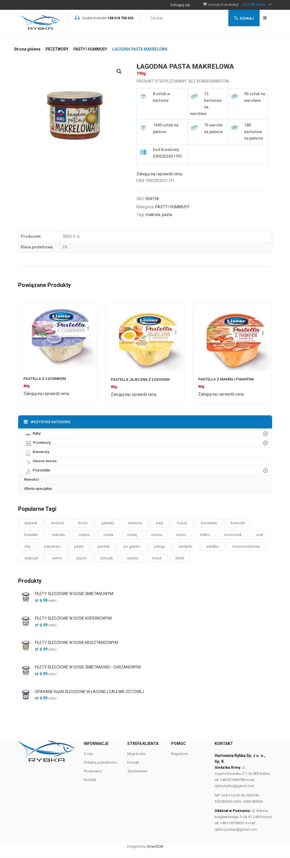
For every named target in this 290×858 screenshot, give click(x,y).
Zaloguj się (180, 5)
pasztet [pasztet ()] (103, 546)
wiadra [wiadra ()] (132, 558)
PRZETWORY (56, 49)
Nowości (31, 479)
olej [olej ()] (27, 546)
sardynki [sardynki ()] (185, 546)
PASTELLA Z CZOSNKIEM (44, 379)
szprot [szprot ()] (81, 558)
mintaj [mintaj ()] (132, 535)
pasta (167, 214)
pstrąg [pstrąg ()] (159, 546)
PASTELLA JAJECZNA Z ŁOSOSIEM (140, 379)
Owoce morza (40, 461)
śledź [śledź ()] (179, 558)
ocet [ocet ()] (259, 535)
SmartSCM (155, 847)
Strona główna (27, 49)
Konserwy (36, 451)
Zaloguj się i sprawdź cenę (159, 174)
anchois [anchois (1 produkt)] (57, 523)
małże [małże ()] (108, 535)
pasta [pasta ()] (78, 546)
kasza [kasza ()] (182, 523)
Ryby (32, 433)
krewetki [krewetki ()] (31, 535)
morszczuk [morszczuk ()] (233, 535)
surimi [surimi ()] (57, 558)
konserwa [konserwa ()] (209, 523)
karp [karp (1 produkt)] (159, 523)
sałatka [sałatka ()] (212, 546)
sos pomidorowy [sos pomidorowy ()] (246, 546)
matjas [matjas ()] (84, 535)
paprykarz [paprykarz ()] (52, 546)
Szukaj (244, 18)
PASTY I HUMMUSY (90, 49)
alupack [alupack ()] (30, 523)
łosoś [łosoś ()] (156, 558)
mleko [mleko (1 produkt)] (205, 535)
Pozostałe (37, 470)
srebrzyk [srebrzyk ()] (31, 558)
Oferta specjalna (38, 488)
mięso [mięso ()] (181, 535)
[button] (240, 5)
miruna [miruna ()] (156, 535)
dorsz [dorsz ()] (82, 523)
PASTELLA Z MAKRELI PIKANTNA (226, 379)
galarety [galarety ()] (107, 523)
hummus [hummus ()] (135, 523)
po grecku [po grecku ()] (132, 546)
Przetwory (37, 442)
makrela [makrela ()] (58, 535)
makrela (153, 214)
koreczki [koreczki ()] (238, 523)
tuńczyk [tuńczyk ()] (106, 558)
